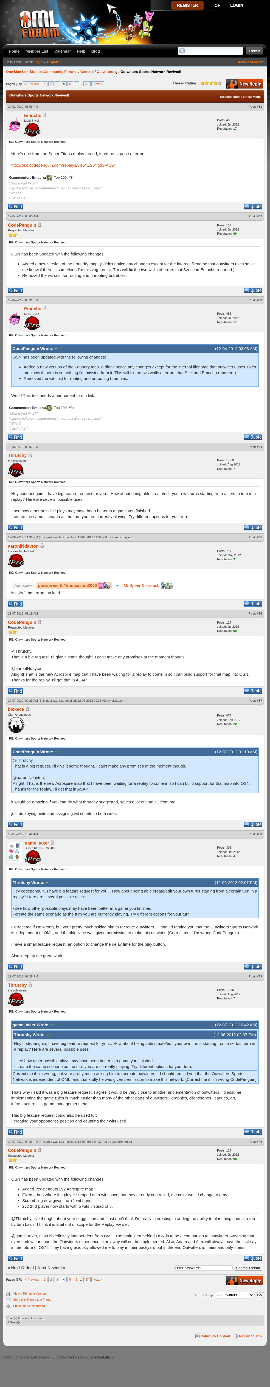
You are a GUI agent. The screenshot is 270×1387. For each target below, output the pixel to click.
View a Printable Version (29, 1293)
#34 (259, 446)
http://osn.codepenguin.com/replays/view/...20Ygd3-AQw (63, 165)
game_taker (37, 843)
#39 (259, 976)
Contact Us (70, 1357)
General (87, 72)
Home (14, 51)
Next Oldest (22, 1267)
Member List (37, 51)
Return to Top (250, 1336)
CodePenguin (22, 225)
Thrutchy (17, 455)
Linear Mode (252, 96)
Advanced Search (251, 62)
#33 (259, 300)
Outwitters (105, 72)
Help (81, 51)
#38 (259, 834)
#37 (259, 700)
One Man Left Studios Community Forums (41, 72)
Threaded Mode (229, 96)
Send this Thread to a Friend (32, 1299)
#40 (259, 1141)
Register (53, 62)
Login (38, 62)
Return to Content (215, 1336)
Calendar (62, 51)
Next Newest (49, 1267)
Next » (97, 84)
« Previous (32, 84)
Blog (95, 51)
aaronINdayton (122, 537)
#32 (259, 216)
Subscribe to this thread (29, 1306)
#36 (259, 613)
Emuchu (32, 115)
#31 (259, 106)
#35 (259, 537)
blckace (116, 700)
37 (87, 84)
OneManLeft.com (103, 1357)
